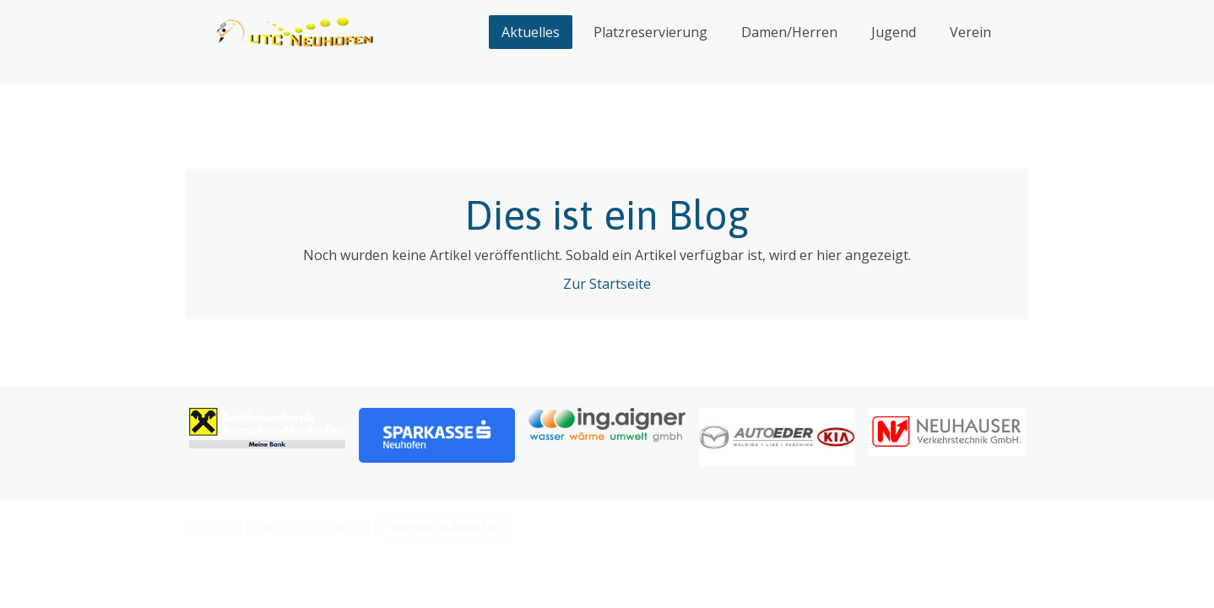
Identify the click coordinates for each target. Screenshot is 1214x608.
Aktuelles (530, 32)
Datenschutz (285, 527)
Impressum (213, 527)
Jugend (893, 32)
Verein (970, 32)
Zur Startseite (607, 283)
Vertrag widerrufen (445, 527)
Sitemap (349, 527)
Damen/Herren (789, 32)
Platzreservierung (650, 32)
